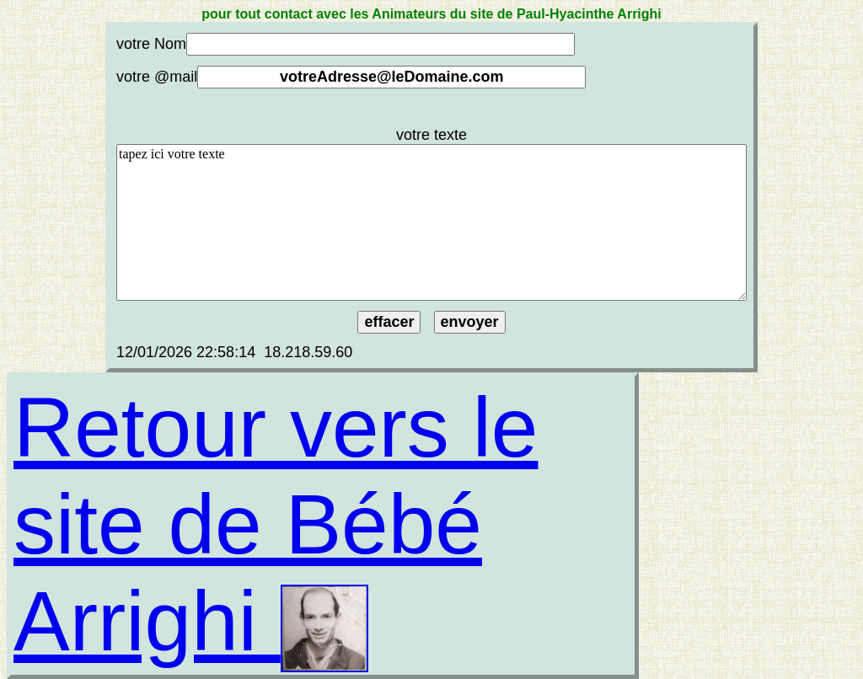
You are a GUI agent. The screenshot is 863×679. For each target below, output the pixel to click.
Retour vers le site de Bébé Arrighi (275, 524)
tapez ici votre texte (431, 222)
